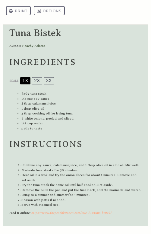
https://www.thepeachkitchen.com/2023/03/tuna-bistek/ (71, 213)
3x (49, 80)
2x (37, 80)
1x (25, 80)
